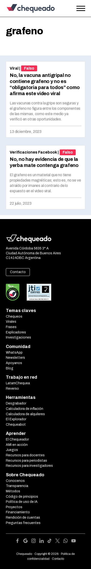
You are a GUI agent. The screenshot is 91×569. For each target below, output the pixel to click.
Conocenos (15, 481)
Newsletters (15, 357)
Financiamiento (18, 512)
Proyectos (14, 507)
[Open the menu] (80, 8)
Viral (14, 68)
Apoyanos (14, 363)
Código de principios (22, 496)
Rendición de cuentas (23, 517)
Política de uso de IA (22, 502)
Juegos (12, 450)
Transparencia (17, 486)
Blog (9, 368)
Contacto (18, 272)
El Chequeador (17, 439)
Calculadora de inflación (24, 409)
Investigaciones (18, 337)
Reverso (12, 388)
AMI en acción (17, 445)
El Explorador (16, 419)
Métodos (13, 491)
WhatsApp (14, 352)
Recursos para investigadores (29, 466)
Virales (11, 321)
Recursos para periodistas (26, 460)
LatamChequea (18, 383)
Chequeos (14, 316)
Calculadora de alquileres (25, 414)
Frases (11, 327)
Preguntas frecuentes (23, 523)
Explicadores (16, 332)
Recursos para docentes (25, 455)
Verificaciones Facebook (33, 152)
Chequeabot (16, 424)
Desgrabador (16, 403)
